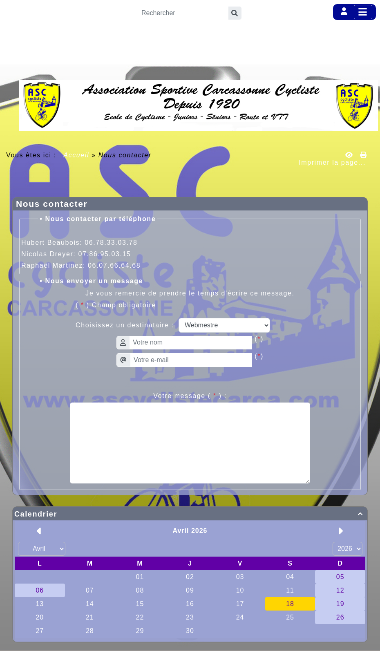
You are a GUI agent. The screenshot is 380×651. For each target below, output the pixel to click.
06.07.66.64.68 (114, 265)
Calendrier (190, 514)
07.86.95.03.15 (104, 254)
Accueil (76, 155)
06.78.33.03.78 (111, 242)
